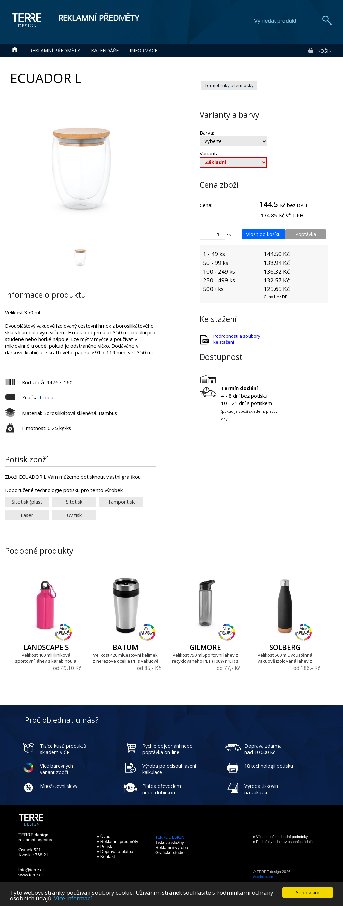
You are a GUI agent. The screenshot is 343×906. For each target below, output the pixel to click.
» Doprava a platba (115, 851)
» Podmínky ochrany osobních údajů (283, 842)
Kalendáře (105, 50)
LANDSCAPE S (46, 647)
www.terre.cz (30, 874)
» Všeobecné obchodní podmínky (280, 837)
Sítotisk (74, 501)
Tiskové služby (169, 842)
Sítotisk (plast (27, 501)
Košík (319, 50)
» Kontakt (106, 856)
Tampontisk (121, 501)
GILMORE (205, 647)
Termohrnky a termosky (229, 85)
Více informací (73, 898)
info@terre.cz (31, 869)
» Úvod (103, 836)
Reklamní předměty (54, 50)
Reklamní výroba (171, 847)
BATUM (125, 647)
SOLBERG (285, 647)
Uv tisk (74, 515)
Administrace (263, 877)
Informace (143, 50)
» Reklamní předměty (117, 841)
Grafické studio (170, 852)
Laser (27, 515)
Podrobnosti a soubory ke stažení (236, 339)
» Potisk (104, 846)
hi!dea (46, 397)
